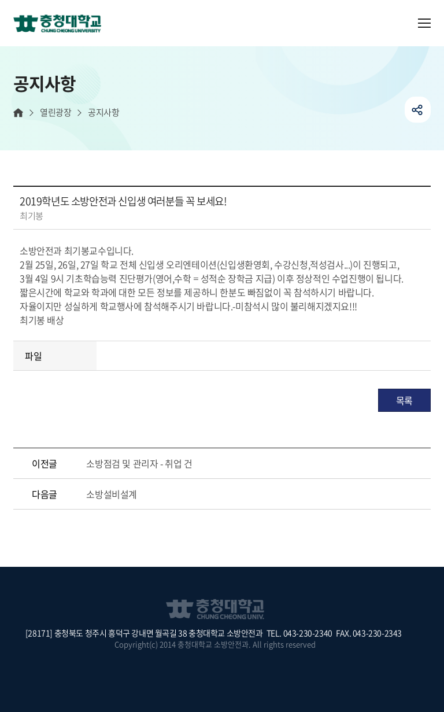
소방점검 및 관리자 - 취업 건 (139, 463)
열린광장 (55, 112)
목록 (404, 400)
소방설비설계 (111, 494)
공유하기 (418, 110)
